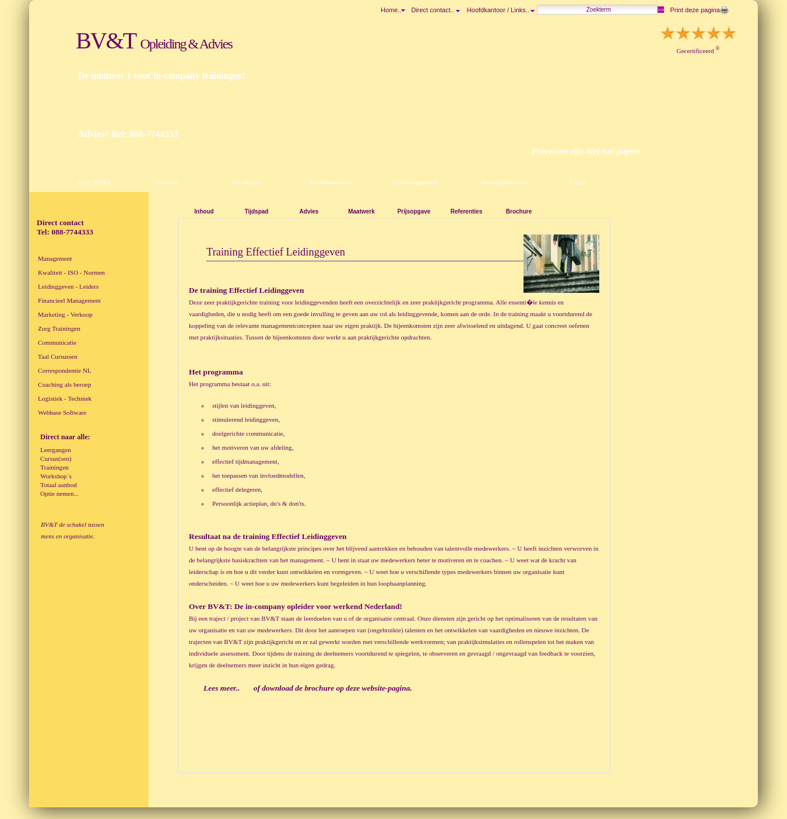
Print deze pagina (695, 9)
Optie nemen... (59, 493)
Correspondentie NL (65, 370)
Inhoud (203, 211)
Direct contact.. (435, 9)
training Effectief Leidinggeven (294, 536)
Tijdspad (257, 211)
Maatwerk (361, 211)
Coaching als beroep (64, 384)
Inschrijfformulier (504, 182)
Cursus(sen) (55, 458)
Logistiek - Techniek (65, 398)
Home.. (391, 9)
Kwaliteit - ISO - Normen (71, 272)
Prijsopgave (414, 211)
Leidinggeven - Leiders (68, 286)
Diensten (166, 182)
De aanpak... (249, 182)
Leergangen (55, 449)
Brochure (519, 211)
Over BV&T (94, 182)
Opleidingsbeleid (414, 182)
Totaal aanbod (58, 484)
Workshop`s (56, 476)
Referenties (466, 211)
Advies (309, 211)
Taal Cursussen (58, 356)
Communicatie (57, 342)
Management (55, 258)
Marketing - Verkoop (65, 314)
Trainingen (54, 467)
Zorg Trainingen (59, 328)
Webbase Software (62, 412)
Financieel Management (69, 300)
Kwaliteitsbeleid (331, 182)
